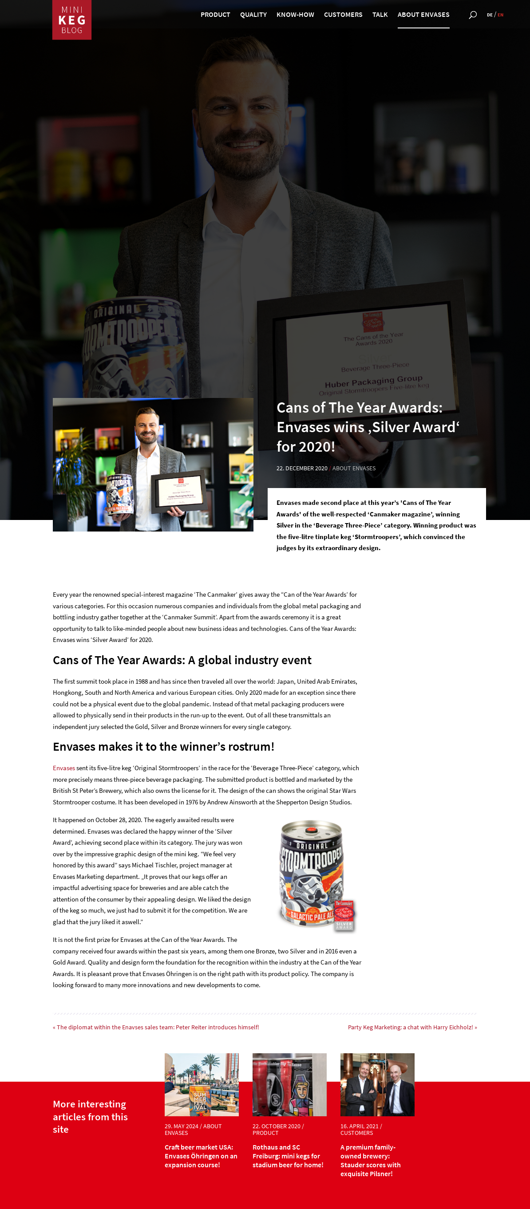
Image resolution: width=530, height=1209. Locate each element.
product (215, 15)
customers (343, 15)
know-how (295, 15)
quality (253, 15)
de (490, 15)
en (500, 15)
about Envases (424, 15)
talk (380, 15)
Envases (64, 768)
